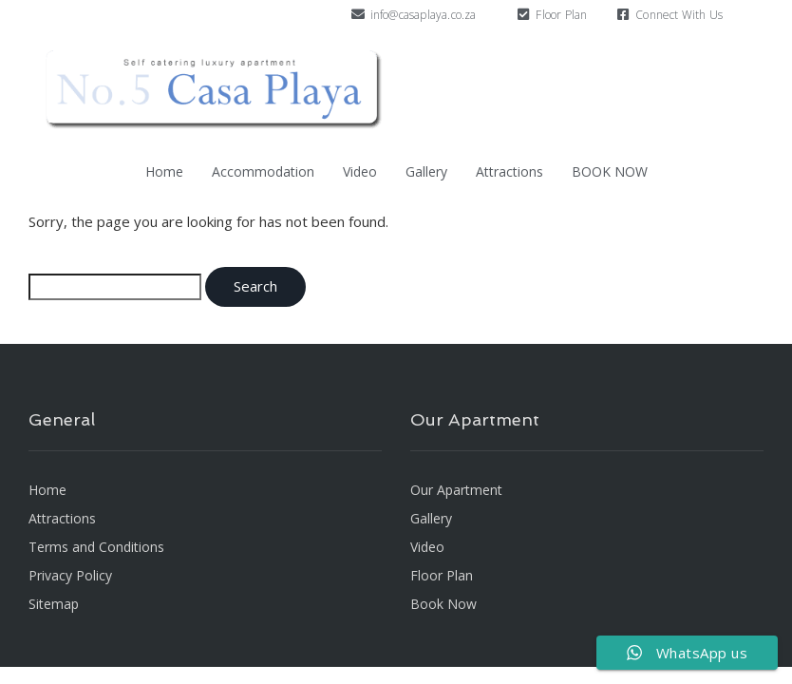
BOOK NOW (610, 171)
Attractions (509, 171)
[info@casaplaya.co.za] (358, 14)
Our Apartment (456, 490)
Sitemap (53, 604)
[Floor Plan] (523, 14)
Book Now (443, 604)
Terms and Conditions (96, 547)
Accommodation (263, 171)
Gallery (426, 171)
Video (360, 171)
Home (164, 171)
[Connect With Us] (623, 14)
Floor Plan (561, 15)
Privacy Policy (70, 575)
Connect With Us (679, 15)
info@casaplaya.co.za (423, 15)
